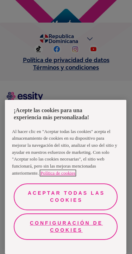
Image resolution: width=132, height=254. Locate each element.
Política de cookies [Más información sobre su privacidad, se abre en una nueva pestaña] (57, 173)
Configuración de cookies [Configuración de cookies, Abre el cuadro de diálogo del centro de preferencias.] (66, 226)
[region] (65, 177)
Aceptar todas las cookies (66, 196)
